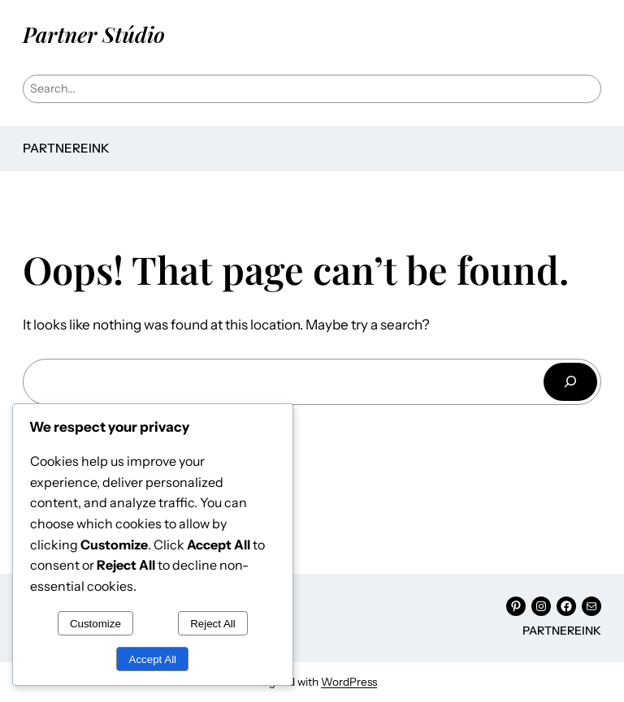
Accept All (153, 659)
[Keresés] (570, 382)
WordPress (349, 681)
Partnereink (66, 148)
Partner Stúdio (94, 34)
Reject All (213, 624)
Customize (95, 624)
